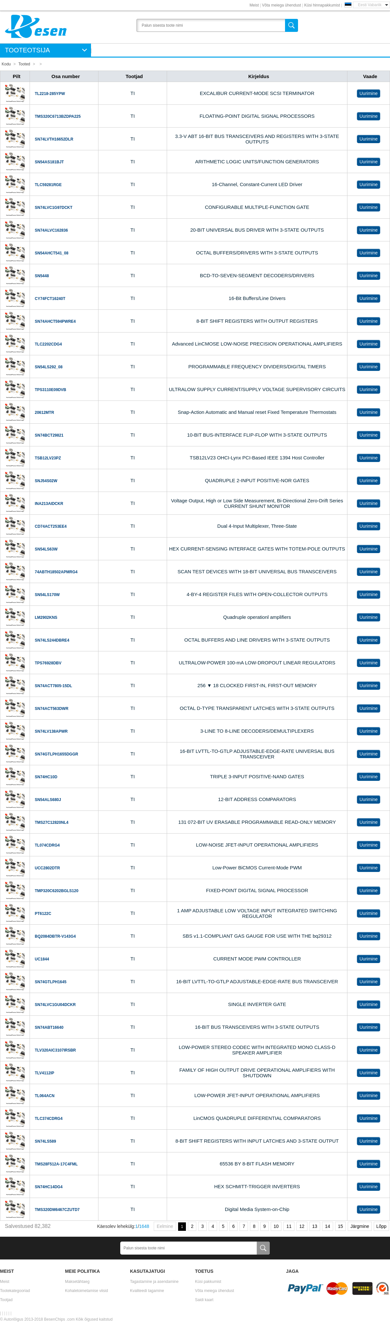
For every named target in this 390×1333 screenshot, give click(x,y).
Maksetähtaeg (77, 1281)
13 (315, 1226)
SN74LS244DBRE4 (52, 640)
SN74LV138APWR (51, 731)
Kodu (6, 64)
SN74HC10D (46, 777)
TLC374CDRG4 (48, 1118)
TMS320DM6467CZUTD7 (57, 1209)
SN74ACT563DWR (51, 708)
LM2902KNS (46, 617)
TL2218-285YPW (50, 93)
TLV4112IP (44, 1073)
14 (327, 1226)
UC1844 (42, 959)
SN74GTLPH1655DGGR (56, 754)
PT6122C (43, 913)
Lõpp (381, 1226)
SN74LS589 (45, 1141)
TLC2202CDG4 (48, 344)
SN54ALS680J (48, 799)
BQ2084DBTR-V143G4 (55, 936)
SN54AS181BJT (49, 162)
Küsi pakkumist (208, 1281)
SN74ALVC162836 (51, 230)
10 (276, 1226)
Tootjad (6, 1300)
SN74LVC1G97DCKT (53, 207)
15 (340, 1226)
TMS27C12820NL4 (51, 822)
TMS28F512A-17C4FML (56, 1164)
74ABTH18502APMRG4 (56, 572)
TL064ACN (45, 1096)
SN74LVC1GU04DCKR (55, 1004)
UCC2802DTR (47, 868)
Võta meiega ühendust (281, 5)
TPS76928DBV (48, 663)
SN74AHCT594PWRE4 (55, 321)
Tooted (24, 64)
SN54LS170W (47, 594)
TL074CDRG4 (47, 845)
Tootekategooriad (15, 1290)
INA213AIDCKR (49, 503)
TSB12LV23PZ (48, 458)
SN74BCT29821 (49, 435)
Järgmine (359, 1226)
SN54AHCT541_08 (51, 253)
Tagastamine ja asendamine (154, 1281)
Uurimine (368, 93)
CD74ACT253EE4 (51, 526)
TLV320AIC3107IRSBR (55, 1050)
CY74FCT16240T (50, 298)
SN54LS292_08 (48, 367)
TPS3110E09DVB (50, 390)
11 (289, 1226)
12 (302, 1226)
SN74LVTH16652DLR (54, 139)
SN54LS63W (46, 549)
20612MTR (44, 412)
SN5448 (42, 276)
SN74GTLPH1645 (50, 982)
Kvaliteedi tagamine (147, 1290)
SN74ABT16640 (49, 1027)
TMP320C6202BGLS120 (56, 891)
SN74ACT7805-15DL (53, 686)
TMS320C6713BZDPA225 (58, 116)
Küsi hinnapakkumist (322, 5)
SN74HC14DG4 (48, 1187)
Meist (254, 5)
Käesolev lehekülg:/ (123, 1226)
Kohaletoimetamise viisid (86, 1290)
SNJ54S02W (46, 481)
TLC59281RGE (48, 185)
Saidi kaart (204, 1300)
